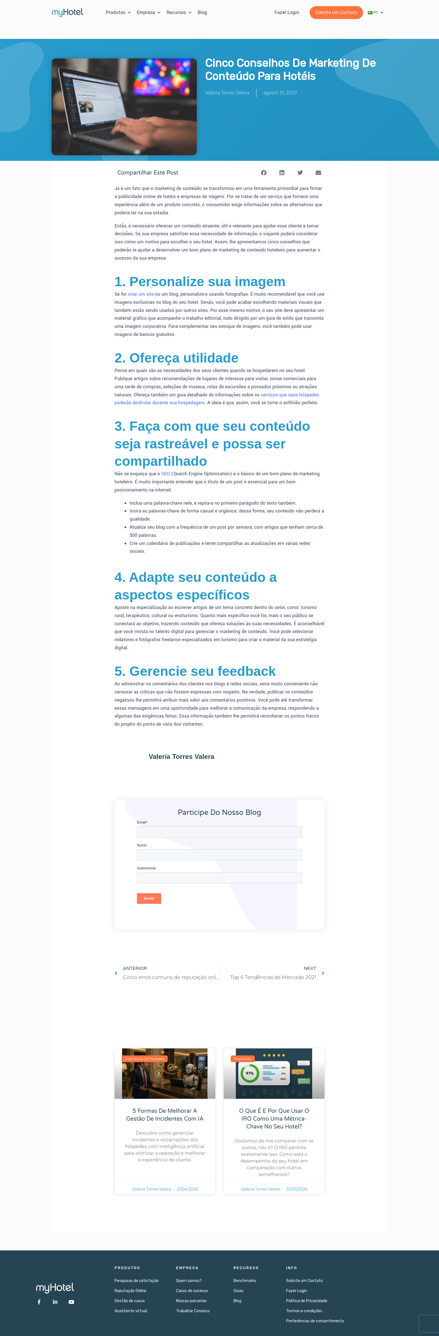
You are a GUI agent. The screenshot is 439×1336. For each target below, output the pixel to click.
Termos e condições (304, 1311)
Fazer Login (296, 1290)
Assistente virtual (131, 1311)
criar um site (141, 294)
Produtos (118, 12)
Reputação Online (130, 1290)
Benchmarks (244, 1280)
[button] (263, 172)
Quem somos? (189, 1280)
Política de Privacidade (306, 1301)
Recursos (179, 12)
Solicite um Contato (304, 1280)
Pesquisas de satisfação (137, 1280)
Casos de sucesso (192, 1290)
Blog (202, 12)
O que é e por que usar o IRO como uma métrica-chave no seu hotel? (274, 1119)
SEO (165, 474)
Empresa (148, 12)
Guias (238, 1290)
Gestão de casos (130, 1301)
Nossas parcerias (191, 1301)
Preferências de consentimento (315, 1321)
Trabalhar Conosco (193, 1311)
